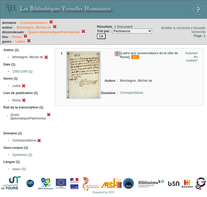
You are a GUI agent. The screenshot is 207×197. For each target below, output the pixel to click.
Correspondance (131, 93)
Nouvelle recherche (198, 30)
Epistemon (19, 155)
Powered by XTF (104, 192)
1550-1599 (19, 71)
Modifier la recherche (175, 28)
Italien (16, 169)
